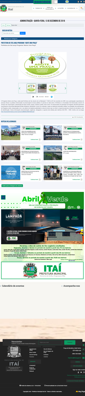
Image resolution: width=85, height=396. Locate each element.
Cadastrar (69, 342)
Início (3, 25)
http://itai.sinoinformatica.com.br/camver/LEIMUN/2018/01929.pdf (17, 111)
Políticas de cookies (79, 377)
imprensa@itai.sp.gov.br (74, 358)
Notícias (8, 25)
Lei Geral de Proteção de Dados (75, 381)
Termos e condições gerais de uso (76, 375)
